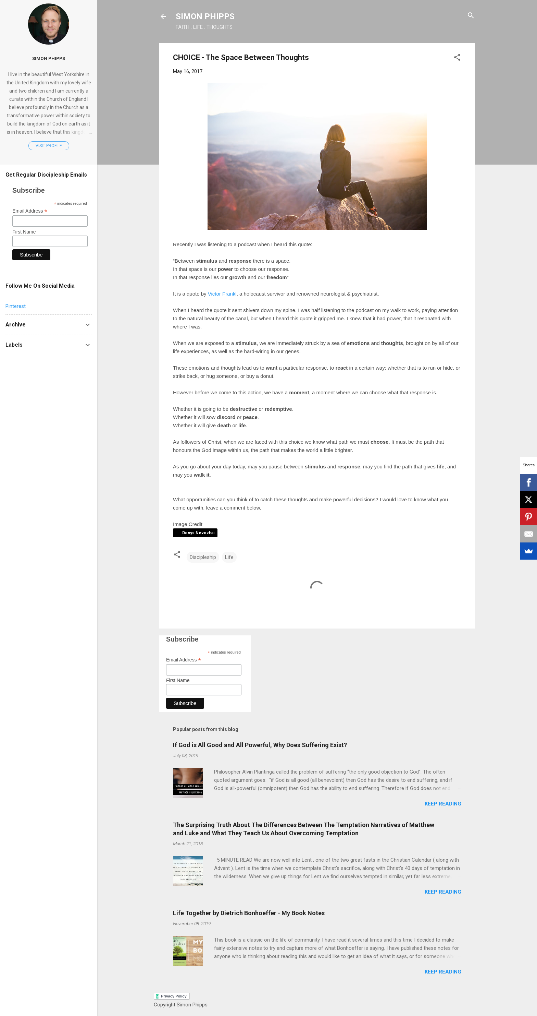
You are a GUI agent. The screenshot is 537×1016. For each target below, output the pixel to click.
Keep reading (443, 804)
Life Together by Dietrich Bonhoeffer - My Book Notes (249, 913)
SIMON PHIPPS (205, 16)
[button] (457, 57)
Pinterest (15, 306)
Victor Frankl (222, 294)
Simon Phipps (48, 58)
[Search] (471, 16)
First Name (177, 680)
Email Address (183, 660)
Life (229, 557)
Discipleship (203, 557)
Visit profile (49, 145)
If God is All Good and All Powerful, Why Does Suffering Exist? (260, 745)
